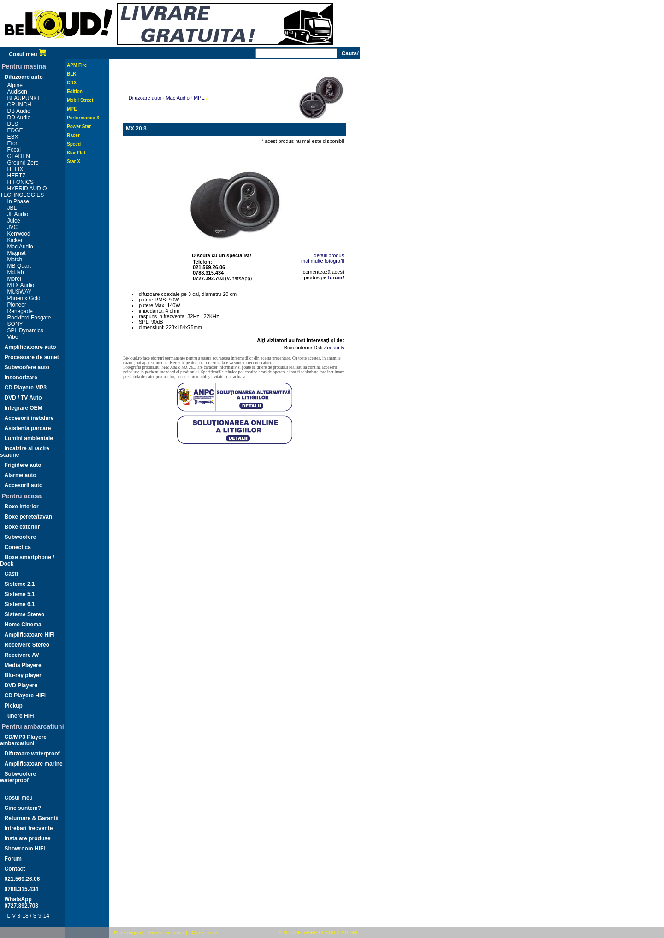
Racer (73, 135)
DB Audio (18, 111)
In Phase (18, 201)
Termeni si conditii (166, 932)
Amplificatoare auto (30, 347)
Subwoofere (20, 537)
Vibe (12, 337)
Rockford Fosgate (29, 317)
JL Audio (18, 214)
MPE (72, 109)
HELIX (15, 169)
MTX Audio (21, 285)
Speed (74, 144)
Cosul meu (27, 54)
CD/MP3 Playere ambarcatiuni (23, 740)
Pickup (14, 705)
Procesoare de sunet (32, 357)
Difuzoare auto (24, 77)
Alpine (15, 85)
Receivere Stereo (27, 645)
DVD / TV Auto (23, 398)
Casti (11, 574)
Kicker (15, 240)
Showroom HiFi (25, 848)
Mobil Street (80, 100)
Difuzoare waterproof (32, 753)
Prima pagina (127, 932)
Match (15, 259)
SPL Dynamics (25, 330)
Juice (13, 221)
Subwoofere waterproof (18, 777)
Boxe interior (22, 506)
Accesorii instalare (29, 418)
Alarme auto (20, 475)
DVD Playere (21, 685)
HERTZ (16, 175)
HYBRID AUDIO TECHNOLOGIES (23, 191)
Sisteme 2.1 (20, 584)
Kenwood (18, 233)
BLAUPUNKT (24, 98)
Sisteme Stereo (25, 614)
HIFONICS (20, 182)
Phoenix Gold (24, 298)
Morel (14, 279)
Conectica (18, 547)
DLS (12, 124)
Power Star (79, 126)
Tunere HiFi (20, 716)
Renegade (20, 311)
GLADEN (18, 156)
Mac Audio (20, 246)
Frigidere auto (23, 465)
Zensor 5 (334, 347)
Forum (13, 858)
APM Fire (77, 65)
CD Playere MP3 (26, 387)
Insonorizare (21, 377)
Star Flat (76, 152)
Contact (15, 869)
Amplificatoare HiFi (30, 634)
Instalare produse (28, 838)
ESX (12, 137)
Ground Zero (23, 162)
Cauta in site (205, 932)
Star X (73, 161)
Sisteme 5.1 (20, 594)
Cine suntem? (23, 808)
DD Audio (19, 117)
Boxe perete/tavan (28, 516)
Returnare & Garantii (32, 818)
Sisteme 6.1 (20, 604)
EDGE (15, 130)
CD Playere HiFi (25, 695)
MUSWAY (19, 292)
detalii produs (329, 255)
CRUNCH (19, 104)
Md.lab (15, 272)
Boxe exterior (22, 527)
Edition (75, 91)
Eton (13, 143)
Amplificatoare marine (34, 764)
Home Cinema (23, 624)
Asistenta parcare (28, 428)
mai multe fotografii (322, 261)
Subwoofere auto (27, 367)
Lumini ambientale (29, 438)
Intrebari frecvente (29, 828)
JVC (12, 227)
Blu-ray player (23, 675)
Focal (14, 150)
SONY (15, 324)
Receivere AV (22, 655)
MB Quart (19, 266)
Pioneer (16, 304)
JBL (12, 208)
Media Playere (23, 665)
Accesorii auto (24, 485)
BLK (72, 74)
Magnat (16, 253)
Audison (17, 91)
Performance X (83, 117)
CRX (72, 82)
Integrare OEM (23, 408)
